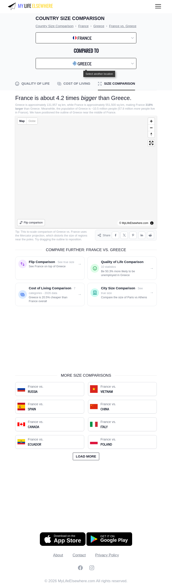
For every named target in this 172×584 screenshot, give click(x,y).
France (75, 231)
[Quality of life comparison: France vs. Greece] (122, 268)
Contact (79, 555)
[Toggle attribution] (152, 223)
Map (22, 121)
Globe (32, 121)
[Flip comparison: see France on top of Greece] (50, 268)
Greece (61, 231)
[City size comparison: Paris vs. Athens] (122, 294)
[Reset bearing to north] (151, 134)
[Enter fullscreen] (151, 143)
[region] (86, 172)
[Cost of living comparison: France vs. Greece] (50, 294)
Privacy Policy (107, 555)
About (58, 555)
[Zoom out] (151, 127)
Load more (86, 456)
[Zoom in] (151, 121)
